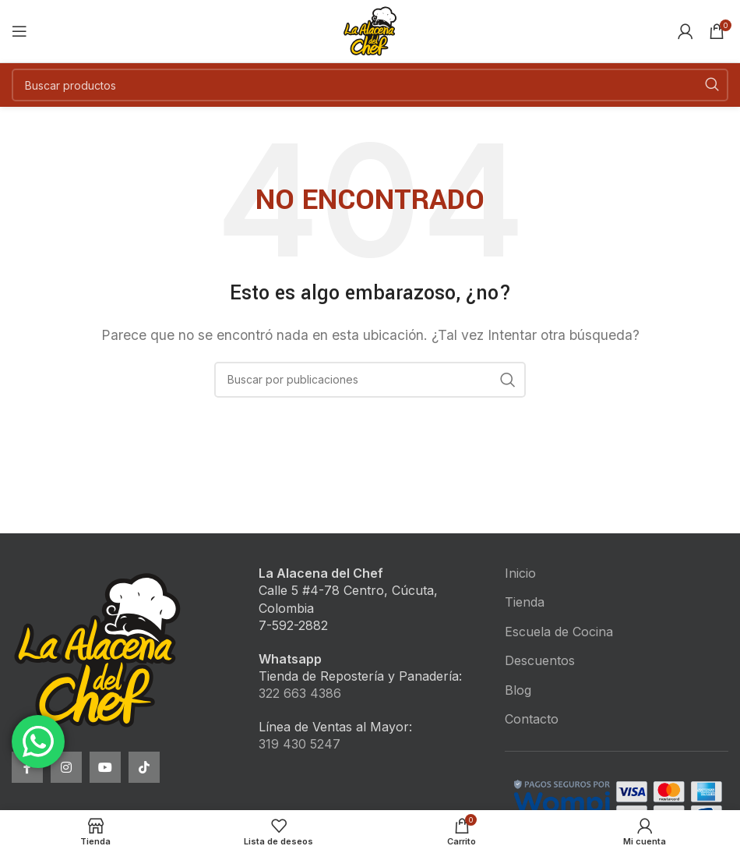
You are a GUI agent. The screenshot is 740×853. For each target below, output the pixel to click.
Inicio (520, 573)
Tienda (524, 602)
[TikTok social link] (144, 767)
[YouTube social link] (105, 767)
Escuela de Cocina (559, 631)
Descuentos (540, 660)
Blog (518, 690)
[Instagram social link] (66, 767)
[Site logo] (370, 29)
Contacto (532, 719)
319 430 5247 (299, 744)
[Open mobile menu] (19, 31)
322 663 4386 (300, 693)
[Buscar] (370, 85)
